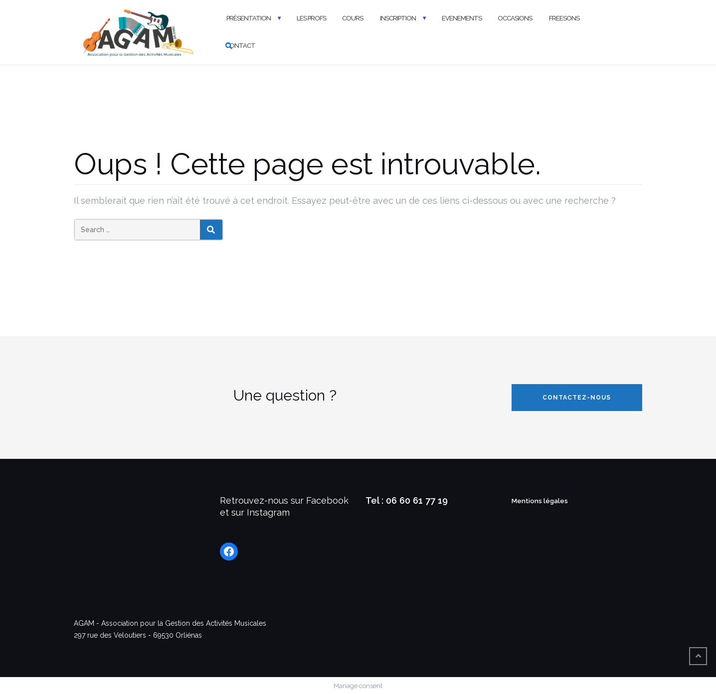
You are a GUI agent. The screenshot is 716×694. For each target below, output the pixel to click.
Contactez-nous (576, 397)
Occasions (515, 18)
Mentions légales (540, 501)
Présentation (248, 18)
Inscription (397, 18)
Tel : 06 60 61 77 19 (406, 500)
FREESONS (563, 18)
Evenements (462, 18)
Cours (352, 18)
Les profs (311, 18)
